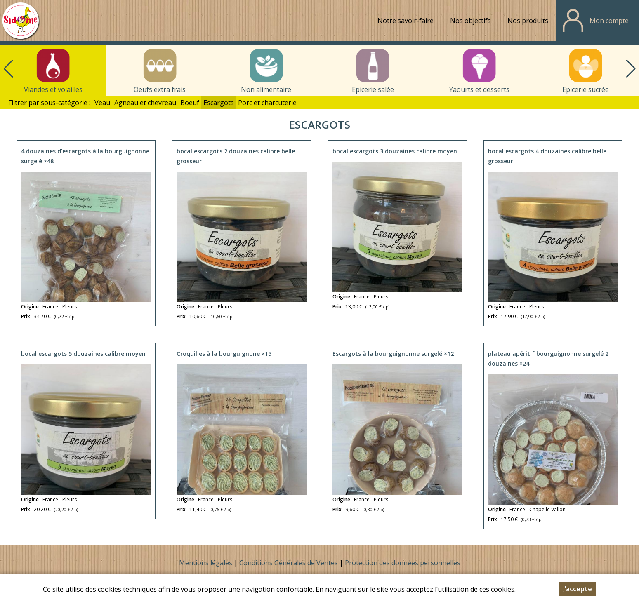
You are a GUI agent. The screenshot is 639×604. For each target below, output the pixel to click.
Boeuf (189, 102)
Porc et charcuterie (267, 102)
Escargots (218, 102)
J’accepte (577, 588)
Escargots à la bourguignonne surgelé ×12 (393, 353)
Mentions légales (205, 562)
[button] (630, 68)
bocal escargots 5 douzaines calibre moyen (83, 353)
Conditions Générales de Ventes (289, 562)
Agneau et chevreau (145, 102)
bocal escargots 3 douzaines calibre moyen (394, 151)
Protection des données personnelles (402, 562)
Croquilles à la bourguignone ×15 (224, 353)
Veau (102, 102)
